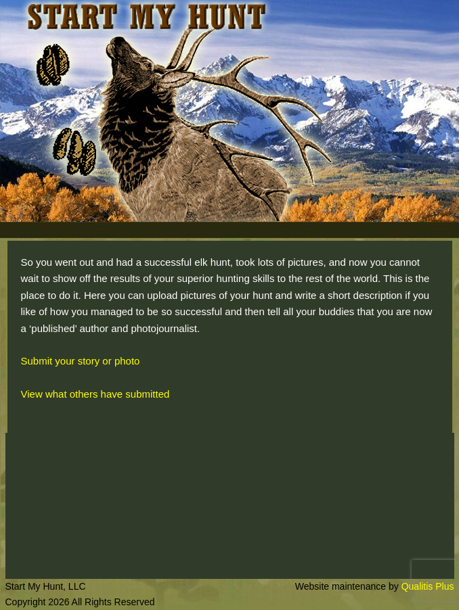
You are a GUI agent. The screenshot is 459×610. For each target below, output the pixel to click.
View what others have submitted (95, 394)
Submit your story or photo (80, 361)
